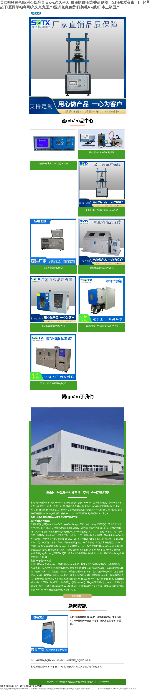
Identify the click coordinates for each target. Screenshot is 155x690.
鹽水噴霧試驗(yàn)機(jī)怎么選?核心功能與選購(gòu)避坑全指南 (61, 660)
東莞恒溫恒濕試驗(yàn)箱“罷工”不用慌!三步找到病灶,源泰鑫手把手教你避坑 (66, 666)
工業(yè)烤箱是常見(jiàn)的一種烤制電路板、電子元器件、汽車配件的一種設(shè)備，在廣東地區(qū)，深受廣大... (95, 620)
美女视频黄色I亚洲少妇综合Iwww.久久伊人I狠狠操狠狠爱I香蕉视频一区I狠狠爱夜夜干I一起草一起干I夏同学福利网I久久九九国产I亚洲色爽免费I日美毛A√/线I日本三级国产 (68, 689)
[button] (74, 111)
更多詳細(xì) (77, 596)
